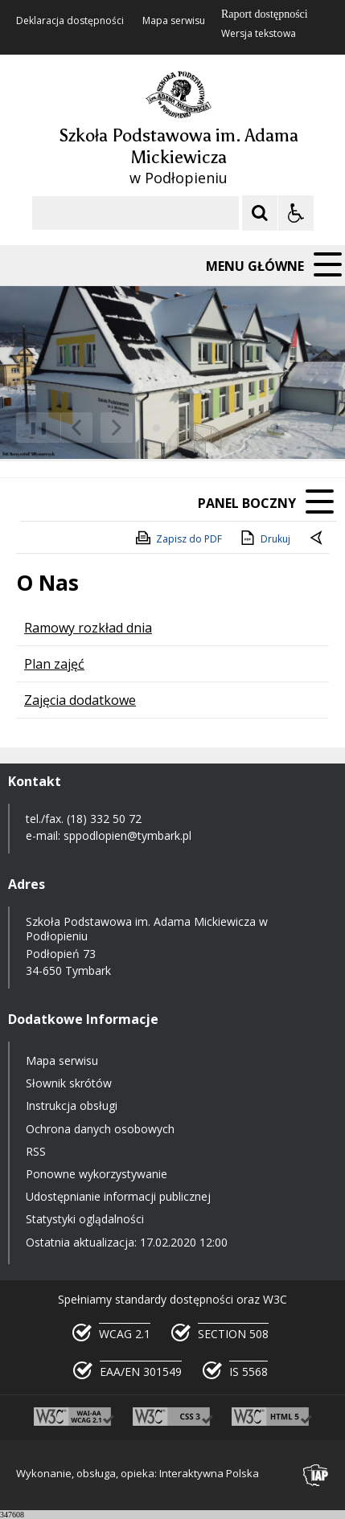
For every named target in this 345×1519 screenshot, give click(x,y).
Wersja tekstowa (258, 34)
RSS (36, 1151)
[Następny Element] (117, 427)
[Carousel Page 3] (187, 428)
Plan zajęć (54, 664)
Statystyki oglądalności (85, 1218)
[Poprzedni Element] (76, 427)
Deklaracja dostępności (70, 21)
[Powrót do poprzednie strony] (317, 539)
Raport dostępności (264, 14)
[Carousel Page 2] (171, 428)
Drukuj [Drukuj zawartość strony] (264, 537)
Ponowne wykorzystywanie (96, 1173)
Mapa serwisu (173, 21)
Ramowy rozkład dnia (88, 628)
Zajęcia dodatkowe (80, 700)
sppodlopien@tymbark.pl (129, 835)
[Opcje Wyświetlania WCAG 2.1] (296, 213)
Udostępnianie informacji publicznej (118, 1196)
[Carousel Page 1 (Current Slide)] (156, 428)
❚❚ (32, 427)
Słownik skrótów (69, 1083)
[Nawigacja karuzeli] (96, 427)
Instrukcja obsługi (71, 1105)
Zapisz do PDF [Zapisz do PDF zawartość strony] (177, 537)
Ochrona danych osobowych (100, 1128)
